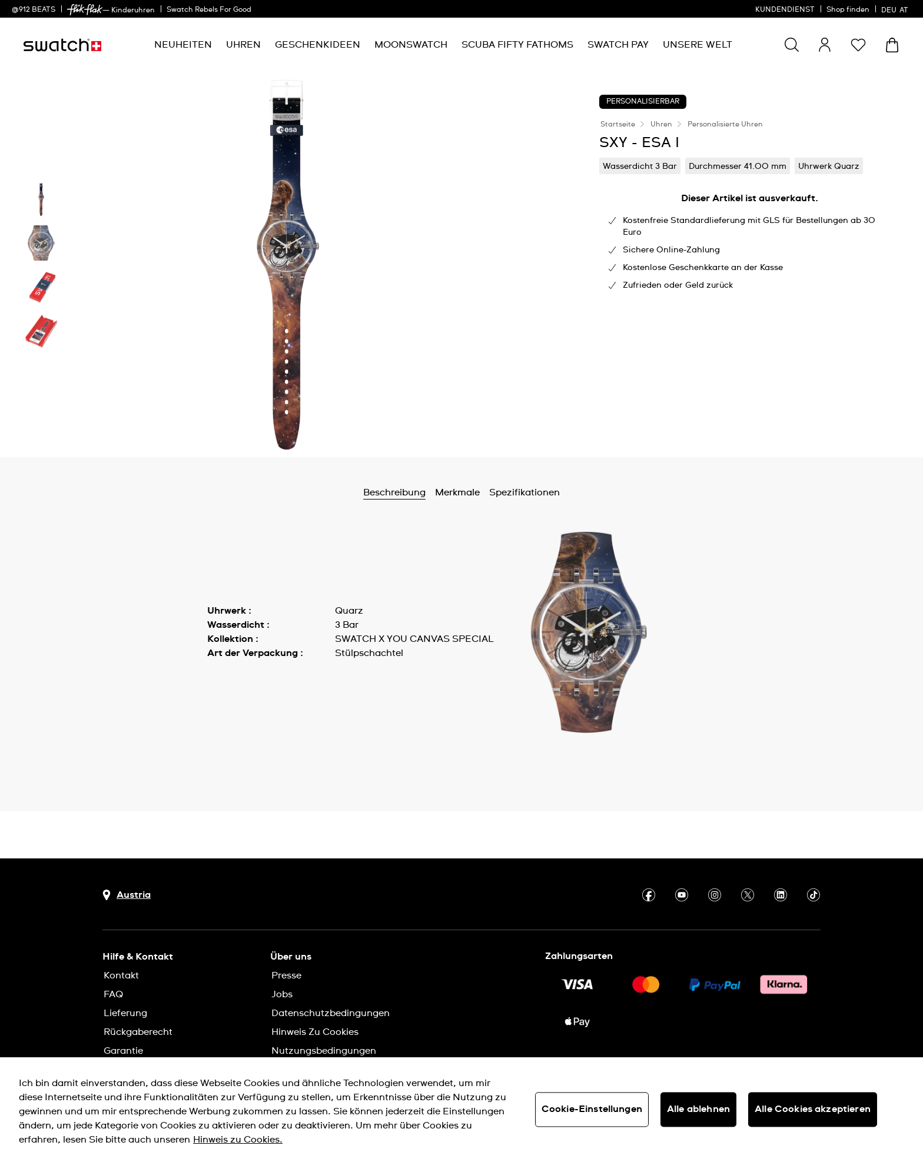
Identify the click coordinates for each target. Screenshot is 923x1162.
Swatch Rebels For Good (209, 10)
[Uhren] (243, 45)
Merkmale (457, 492)
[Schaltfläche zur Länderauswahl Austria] (126, 895)
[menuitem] (183, 45)
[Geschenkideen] (317, 45)
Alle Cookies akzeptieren (813, 1109)
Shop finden (847, 10)
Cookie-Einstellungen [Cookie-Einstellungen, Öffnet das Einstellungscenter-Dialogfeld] (592, 1109)
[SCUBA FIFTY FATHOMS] (517, 45)
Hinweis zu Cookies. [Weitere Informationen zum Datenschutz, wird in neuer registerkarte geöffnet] (238, 1139)
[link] (84, 9)
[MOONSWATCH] (410, 45)
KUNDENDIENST (785, 10)
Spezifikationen (524, 492)
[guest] (825, 45)
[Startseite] (62, 45)
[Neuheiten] (183, 45)
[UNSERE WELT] (697, 45)
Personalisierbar (642, 101)
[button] (858, 44)
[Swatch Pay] (618, 45)
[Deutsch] (896, 9)
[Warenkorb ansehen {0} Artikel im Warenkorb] (892, 45)
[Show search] (792, 45)
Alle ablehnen (698, 1109)
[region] (461, 1109)
